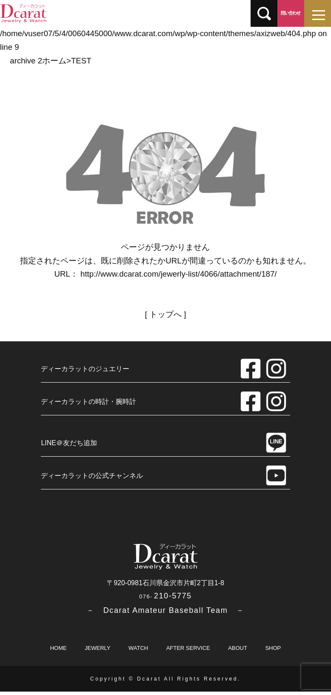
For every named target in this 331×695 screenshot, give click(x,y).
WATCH (138, 651)
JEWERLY (97, 651)
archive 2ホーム (38, 60)
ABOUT (237, 651)
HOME (58, 651)
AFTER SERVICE (188, 651)
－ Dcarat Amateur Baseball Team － (165, 613)
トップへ (165, 314)
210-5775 (165, 599)
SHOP (273, 651)
